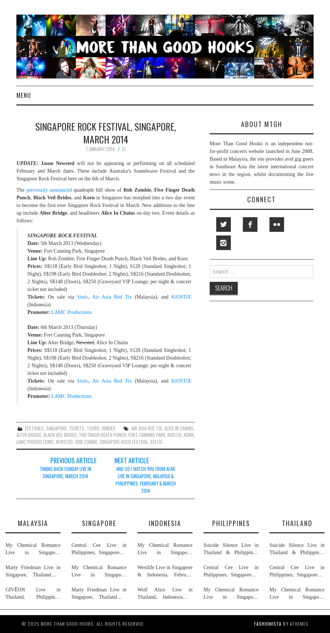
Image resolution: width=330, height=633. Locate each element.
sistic (156, 441)
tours (93, 428)
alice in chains (179, 428)
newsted (64, 441)
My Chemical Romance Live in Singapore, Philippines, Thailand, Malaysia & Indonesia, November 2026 (33, 549)
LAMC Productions (71, 312)
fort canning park (146, 434)
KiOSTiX (181, 297)
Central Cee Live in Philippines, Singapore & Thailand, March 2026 (99, 549)
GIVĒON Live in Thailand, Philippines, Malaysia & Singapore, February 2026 (33, 594)
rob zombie (86, 441)
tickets (76, 428)
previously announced (49, 190)
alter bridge (28, 434)
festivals (34, 428)
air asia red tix (146, 428)
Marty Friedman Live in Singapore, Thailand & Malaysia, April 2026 (33, 572)
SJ (124, 149)
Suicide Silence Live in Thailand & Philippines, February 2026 (231, 549)
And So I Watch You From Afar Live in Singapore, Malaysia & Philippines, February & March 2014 (146, 479)
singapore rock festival (124, 441)
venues (108, 428)
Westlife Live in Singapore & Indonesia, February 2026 (165, 572)
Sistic (82, 297)
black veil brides (60, 434)
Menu (23, 95)
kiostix (174, 434)
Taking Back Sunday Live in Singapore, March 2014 (65, 472)
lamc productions (35, 441)
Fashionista (268, 623)
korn (189, 434)
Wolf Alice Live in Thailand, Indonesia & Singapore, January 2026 (165, 594)
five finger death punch (102, 434)
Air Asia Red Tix (112, 297)
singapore (56, 428)
